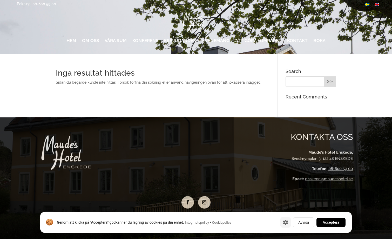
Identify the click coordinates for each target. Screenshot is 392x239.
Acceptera (331, 222)
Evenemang (215, 42)
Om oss (90, 42)
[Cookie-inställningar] (285, 222)
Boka (319, 42)
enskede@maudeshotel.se (329, 179)
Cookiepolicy (221, 222)
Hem (71, 42)
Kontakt (297, 42)
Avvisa (303, 222)
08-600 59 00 (340, 169)
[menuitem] (377, 4)
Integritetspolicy (197, 222)
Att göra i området (258, 42)
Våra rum (116, 42)
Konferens (145, 42)
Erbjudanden (180, 42)
